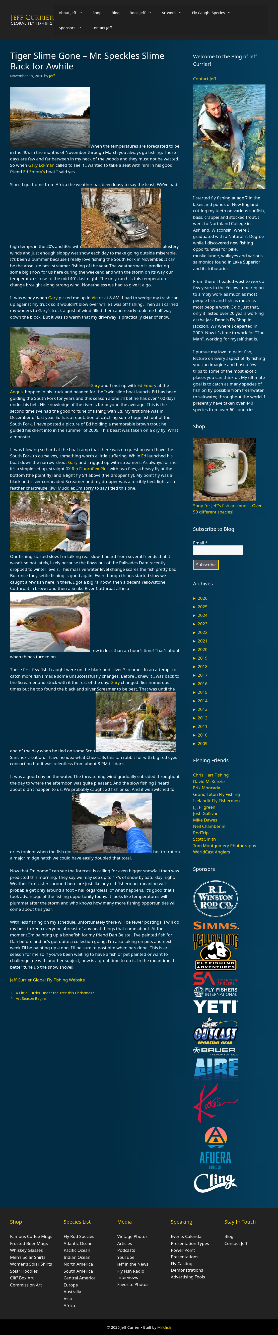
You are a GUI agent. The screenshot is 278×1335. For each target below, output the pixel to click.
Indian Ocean (77, 1257)
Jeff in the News (132, 1264)
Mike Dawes (205, 820)
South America (78, 1271)
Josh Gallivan (206, 813)
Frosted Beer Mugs (29, 1243)
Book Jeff (143, 12)
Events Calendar (187, 1236)
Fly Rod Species (79, 1236)
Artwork (174, 12)
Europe (71, 1285)
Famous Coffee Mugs (31, 1236)
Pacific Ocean (77, 1250)
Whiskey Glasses (26, 1250)
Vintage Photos (132, 1236)
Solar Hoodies (24, 1271)
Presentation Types (190, 1243)
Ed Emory (146, 385)
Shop (97, 12)
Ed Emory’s (34, 172)
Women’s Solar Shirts (31, 1264)
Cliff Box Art (22, 1278)
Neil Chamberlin (209, 826)
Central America (80, 1278)
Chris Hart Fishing (211, 775)
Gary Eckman (41, 165)
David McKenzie (209, 781)
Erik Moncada (206, 788)
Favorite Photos (132, 1284)
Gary (53, 297)
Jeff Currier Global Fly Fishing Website (47, 980)
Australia (72, 1292)
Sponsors (72, 27)
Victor (97, 297)
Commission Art (26, 1285)
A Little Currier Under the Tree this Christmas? (55, 993)
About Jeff (73, 12)
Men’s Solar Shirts (27, 1257)
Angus (16, 392)
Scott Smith (204, 839)
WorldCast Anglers (211, 852)
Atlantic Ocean (78, 1243)
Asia (68, 1299)
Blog (116, 12)
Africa (69, 1305)
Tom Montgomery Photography (224, 845)
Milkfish (164, 1327)
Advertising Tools (188, 1277)
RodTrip (201, 833)
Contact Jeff (102, 27)
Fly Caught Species (214, 12)
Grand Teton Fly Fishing (216, 794)
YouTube (125, 1257)
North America (78, 1264)
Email (200, 542)
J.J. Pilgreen (204, 807)
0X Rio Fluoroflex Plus (87, 468)
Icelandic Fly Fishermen (216, 800)
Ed (143, 456)
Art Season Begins (31, 998)
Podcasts (126, 1250)
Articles (124, 1243)
